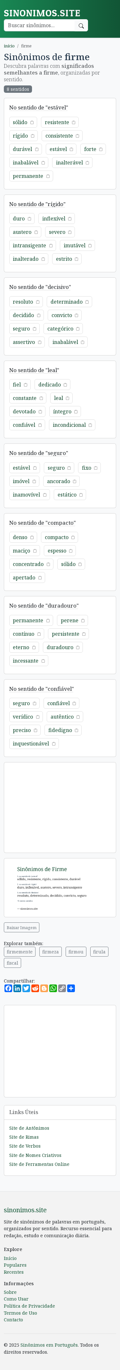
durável (22, 149)
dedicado (49, 384)
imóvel (21, 481)
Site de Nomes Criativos (35, 1155)
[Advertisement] (60, 808)
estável (58, 149)
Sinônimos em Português (49, 1345)
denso (20, 537)
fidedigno (60, 730)
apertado (24, 577)
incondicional (69, 424)
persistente (65, 633)
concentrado (28, 564)
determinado (67, 301)
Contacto (13, 1320)
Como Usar (16, 1299)
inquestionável (31, 743)
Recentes (14, 1272)
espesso (57, 550)
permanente (28, 175)
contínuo (23, 633)
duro (19, 218)
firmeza (50, 952)
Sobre (10, 1292)
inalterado (25, 258)
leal (58, 398)
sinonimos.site (25, 1210)
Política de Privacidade (29, 1306)
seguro (21, 328)
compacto (56, 537)
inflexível (53, 218)
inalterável (69, 162)
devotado (24, 411)
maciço (21, 550)
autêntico (62, 716)
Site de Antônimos (29, 1128)
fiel (17, 384)
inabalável (25, 162)
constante (24, 398)
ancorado (58, 481)
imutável (74, 245)
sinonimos (42, 13)
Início (10, 1258)
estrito (64, 258)
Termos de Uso (20, 1313)
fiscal (12, 963)
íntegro (62, 411)
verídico (23, 716)
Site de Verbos (25, 1146)
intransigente (29, 245)
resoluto (23, 301)
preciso (22, 730)
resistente (57, 122)
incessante (25, 660)
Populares (15, 1265)
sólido (20, 122)
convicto (62, 315)
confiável (24, 424)
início (9, 46)
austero (22, 231)
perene (69, 620)
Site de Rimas (24, 1137)
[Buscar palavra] (39, 25)
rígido (20, 135)
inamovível (26, 494)
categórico (60, 328)
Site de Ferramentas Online (39, 1164)
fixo (86, 467)
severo (57, 231)
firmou (76, 952)
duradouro (60, 647)
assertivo (24, 342)
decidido (23, 315)
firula (99, 952)
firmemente (20, 952)
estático (67, 494)
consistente (59, 135)
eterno (21, 647)
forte (90, 149)
